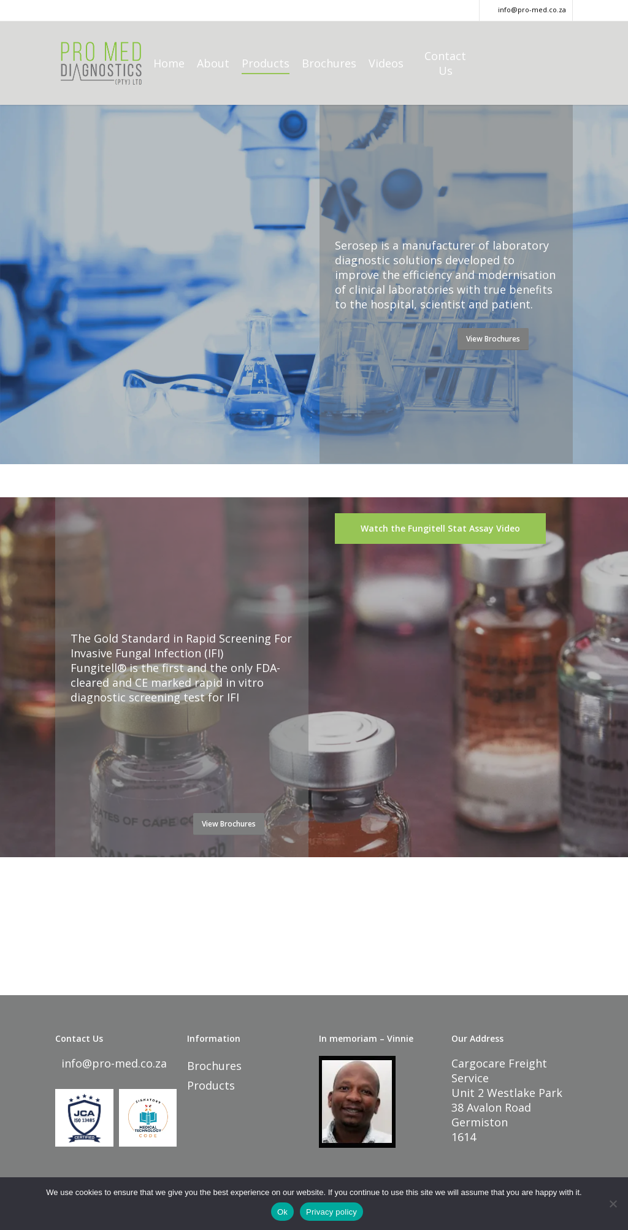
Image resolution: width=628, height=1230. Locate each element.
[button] (493, 339)
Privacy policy (331, 1212)
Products (211, 1085)
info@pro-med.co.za (112, 1063)
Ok (282, 1212)
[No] (613, 1204)
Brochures (214, 1065)
